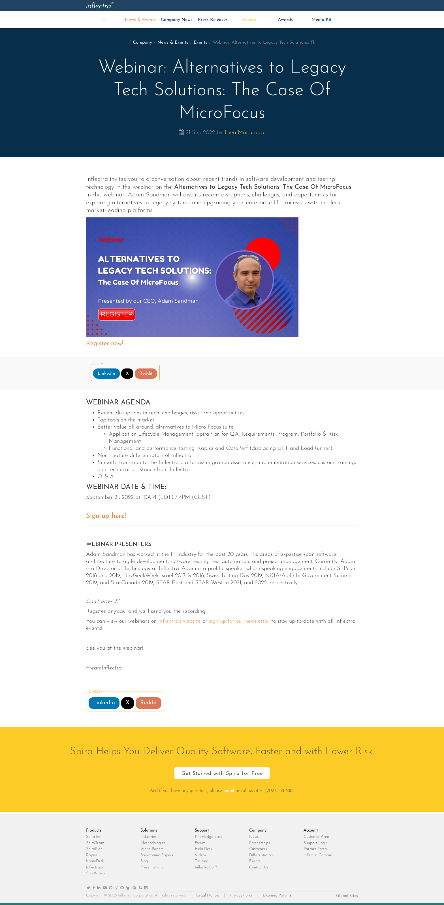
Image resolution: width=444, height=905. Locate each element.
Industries (148, 837)
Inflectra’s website (179, 621)
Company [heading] (257, 830)
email (228, 791)
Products (140, 5)
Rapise (91, 855)
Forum (200, 843)
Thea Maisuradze (245, 132)
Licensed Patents (277, 895)
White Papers (151, 849)
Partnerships (259, 843)
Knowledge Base (208, 837)
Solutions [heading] (148, 830)
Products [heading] (93, 830)
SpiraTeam (95, 843)
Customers (258, 849)
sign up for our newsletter (239, 621)
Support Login (316, 843)
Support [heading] (202, 830)
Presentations (151, 867)
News (254, 837)
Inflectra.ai (95, 867)
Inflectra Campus (318, 855)
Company (285, 5)
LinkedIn (106, 373)
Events (249, 20)
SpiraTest (94, 837)
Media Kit (321, 20)
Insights (213, 5)
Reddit (146, 373)
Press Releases (213, 20)
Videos (200, 855)
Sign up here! (106, 516)
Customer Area (316, 837)
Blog (144, 861)
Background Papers (156, 855)
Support (249, 5)
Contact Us (258, 867)
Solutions (176, 5)
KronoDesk (95, 861)
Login (340, 5)
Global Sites (347, 896)
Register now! (104, 343)
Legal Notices (208, 895)
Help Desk (203, 849)
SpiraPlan (94, 849)
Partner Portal (316, 849)
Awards (285, 20)
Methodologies (152, 843)
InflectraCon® (206, 867)
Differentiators (261, 855)
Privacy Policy (241, 895)
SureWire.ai (96, 873)
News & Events (140, 20)
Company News (177, 20)
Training (201, 861)
